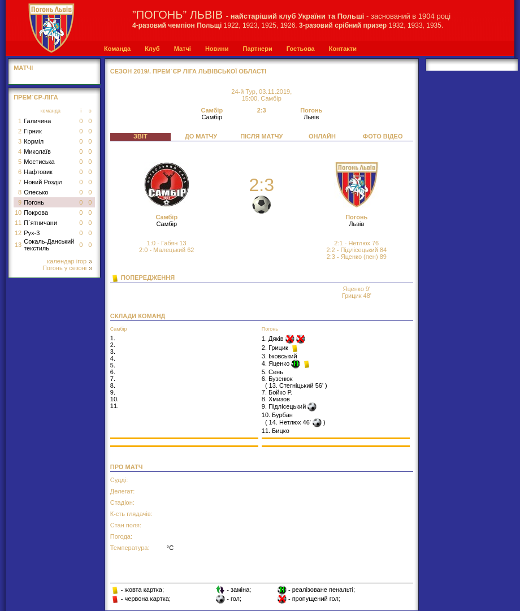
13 (18, 244)
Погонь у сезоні (67, 268)
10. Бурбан (277, 414)
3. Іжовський (279, 356)
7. (112, 378)
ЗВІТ (140, 136)
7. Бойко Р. (277, 392)
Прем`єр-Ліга (36, 97)
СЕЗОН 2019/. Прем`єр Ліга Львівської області (188, 71)
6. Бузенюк (277, 378)
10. (114, 399)
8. (112, 385)
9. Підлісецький (285, 406)
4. (112, 358)
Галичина (37, 121)
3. (112, 351)
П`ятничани (40, 222)
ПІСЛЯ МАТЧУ (261, 136)
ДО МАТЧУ (201, 136)
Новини (217, 48)
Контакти (343, 48)
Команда (117, 48)
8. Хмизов (276, 399)
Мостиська (39, 161)
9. (112, 392)
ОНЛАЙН (322, 136)
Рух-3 (32, 232)
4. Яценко (277, 363)
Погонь (34, 202)
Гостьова (301, 48)
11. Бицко (275, 430)
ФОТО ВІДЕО (383, 136)
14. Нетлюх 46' (290, 422)
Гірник (33, 131)
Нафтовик (38, 171)
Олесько (36, 192)
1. (112, 338)
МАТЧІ (23, 67)
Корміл (34, 141)
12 (18, 232)
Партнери (257, 48)
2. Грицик (276, 347)
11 (18, 222)
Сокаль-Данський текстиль (49, 245)
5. (112, 365)
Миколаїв (37, 151)
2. (112, 344)
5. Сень (272, 372)
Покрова (36, 212)
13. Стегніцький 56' (296, 385)
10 (18, 212)
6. (112, 372)
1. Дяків (273, 338)
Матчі (182, 48)
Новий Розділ (43, 182)
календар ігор (69, 261)
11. (114, 405)
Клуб (152, 48)
